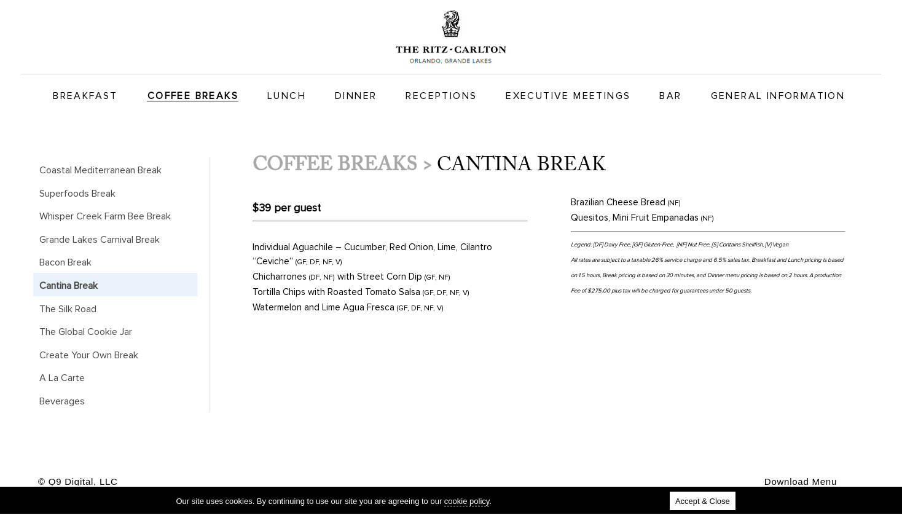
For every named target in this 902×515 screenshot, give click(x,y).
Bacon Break (65, 262)
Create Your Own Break (88, 355)
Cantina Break (68, 286)
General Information (778, 96)
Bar (670, 96)
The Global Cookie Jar (85, 332)
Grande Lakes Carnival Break (99, 240)
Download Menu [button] (800, 481)
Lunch (286, 96)
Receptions (441, 96)
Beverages (62, 401)
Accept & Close (702, 501)
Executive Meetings (568, 96)
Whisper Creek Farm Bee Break (105, 216)
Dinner (356, 96)
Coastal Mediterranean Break (100, 170)
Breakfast (85, 96)
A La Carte (62, 378)
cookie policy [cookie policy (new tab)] (466, 501)
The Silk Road (67, 309)
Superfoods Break (77, 194)
